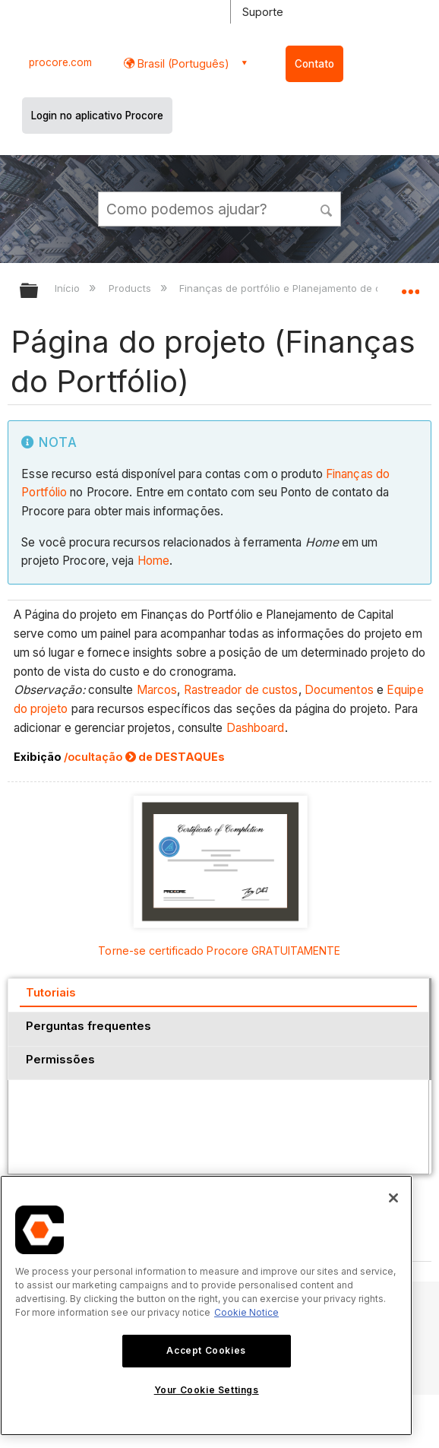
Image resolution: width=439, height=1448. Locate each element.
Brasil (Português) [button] (181, 63)
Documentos (339, 690)
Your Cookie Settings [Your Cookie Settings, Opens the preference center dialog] (206, 1390)
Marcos (157, 690)
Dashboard (255, 728)
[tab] (218, 995)
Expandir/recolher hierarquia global (38, 291)
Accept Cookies (205, 1350)
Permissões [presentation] (60, 1059)
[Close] (393, 1198)
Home (153, 560)
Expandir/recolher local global (410, 285)
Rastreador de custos (241, 690)
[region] (206, 1305)
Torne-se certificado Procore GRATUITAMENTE (219, 950)
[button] (326, 208)
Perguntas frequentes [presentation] (88, 1026)
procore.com (60, 62)
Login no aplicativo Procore (97, 115)
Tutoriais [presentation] (51, 992)
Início (69, 288)
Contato (314, 64)
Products (131, 288)
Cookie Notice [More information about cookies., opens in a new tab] (246, 1312)
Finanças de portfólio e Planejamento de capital (294, 288)
